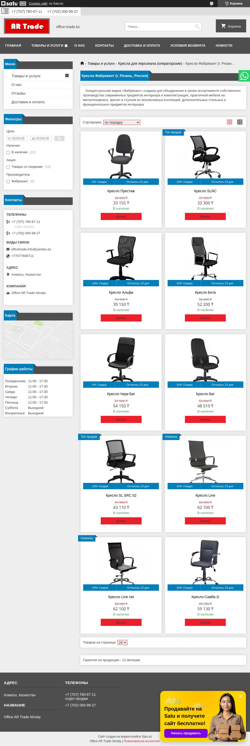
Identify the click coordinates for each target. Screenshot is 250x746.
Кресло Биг (205, 394)
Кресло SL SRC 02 (121, 495)
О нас (79, 45)
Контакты (104, 45)
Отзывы (18, 93)
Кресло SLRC (205, 191)
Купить (121, 216)
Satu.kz (147, 736)
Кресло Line (205, 495)
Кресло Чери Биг (121, 394)
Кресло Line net (121, 597)
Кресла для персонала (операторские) (150, 63)
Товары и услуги (47, 45)
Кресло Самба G (205, 597)
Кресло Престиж (121, 191)
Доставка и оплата (142, 45)
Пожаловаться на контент (142, 741)
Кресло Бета (205, 292)
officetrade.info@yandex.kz (31, 249)
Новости (224, 45)
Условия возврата (188, 45)
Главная (13, 45)
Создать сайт (38, 3)
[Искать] (197, 26)
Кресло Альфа (121, 292)
